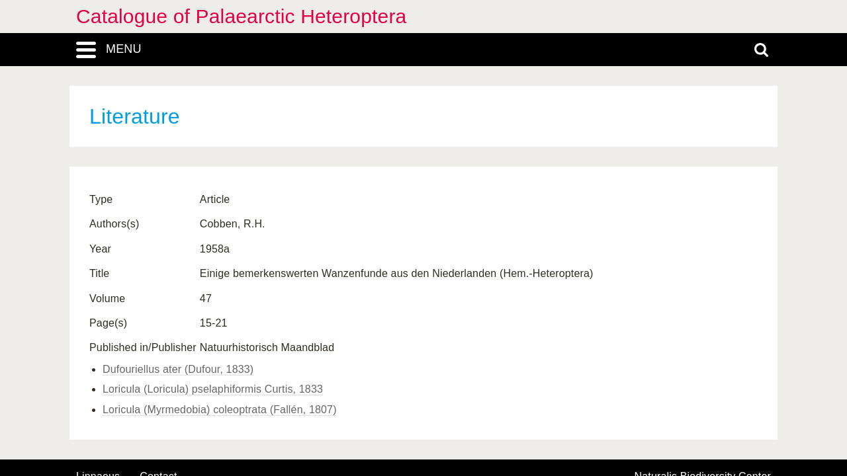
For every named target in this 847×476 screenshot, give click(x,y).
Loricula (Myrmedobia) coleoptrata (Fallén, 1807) (220, 409)
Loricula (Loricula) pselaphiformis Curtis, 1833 (213, 389)
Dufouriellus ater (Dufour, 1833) (178, 369)
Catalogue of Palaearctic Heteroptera (241, 16)
